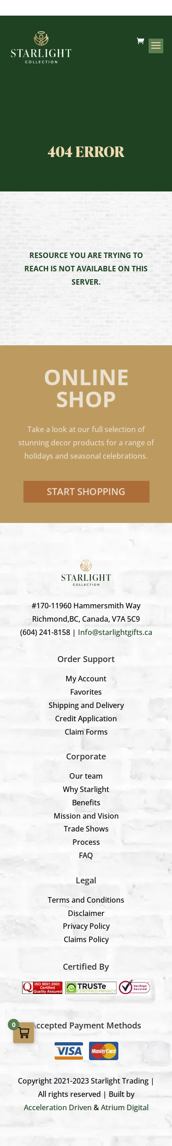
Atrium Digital (125, 1107)
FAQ (86, 855)
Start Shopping (86, 491)
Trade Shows (86, 829)
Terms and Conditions (86, 900)
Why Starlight (86, 789)
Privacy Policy (86, 926)
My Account (86, 679)
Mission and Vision (86, 816)
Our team (86, 776)
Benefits (86, 803)
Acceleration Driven (58, 1107)
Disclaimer (86, 913)
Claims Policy (86, 939)
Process (86, 842)
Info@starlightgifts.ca (115, 632)
